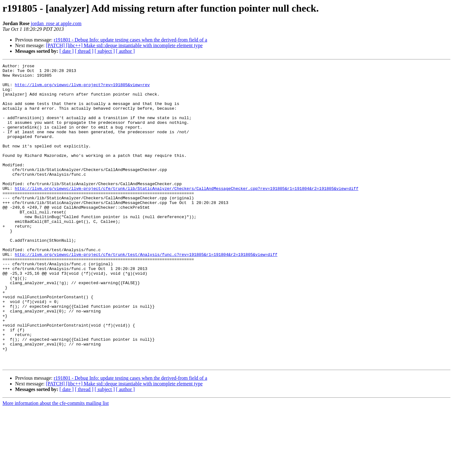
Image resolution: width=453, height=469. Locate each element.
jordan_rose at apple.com (56, 23)
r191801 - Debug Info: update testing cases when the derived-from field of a (130, 39)
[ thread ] (84, 51)
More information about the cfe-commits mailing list (56, 463)
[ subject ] (105, 51)
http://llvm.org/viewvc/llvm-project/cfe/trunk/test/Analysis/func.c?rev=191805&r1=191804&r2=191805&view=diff (146, 293)
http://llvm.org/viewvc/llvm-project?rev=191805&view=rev (82, 89)
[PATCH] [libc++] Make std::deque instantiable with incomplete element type (124, 45)
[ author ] (125, 51)
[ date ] (66, 51)
